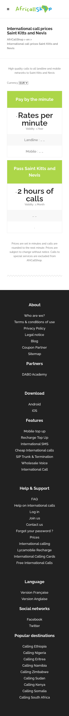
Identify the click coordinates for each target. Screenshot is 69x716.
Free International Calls (34, 563)
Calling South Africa (34, 697)
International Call (34, 469)
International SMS (34, 444)
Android (34, 404)
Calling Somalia (34, 691)
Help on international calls (34, 505)
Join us (34, 518)
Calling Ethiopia (34, 646)
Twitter (34, 626)
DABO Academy (34, 374)
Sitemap (34, 354)
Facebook (34, 619)
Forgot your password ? (34, 531)
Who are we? (34, 315)
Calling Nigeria (34, 653)
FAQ (34, 499)
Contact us (34, 524)
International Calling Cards (34, 556)
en (28, 39)
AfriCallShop (15, 39)
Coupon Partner (34, 347)
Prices (34, 537)
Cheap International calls (34, 450)
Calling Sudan (34, 678)
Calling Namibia (34, 665)
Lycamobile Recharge (34, 550)
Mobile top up (34, 431)
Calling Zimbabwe (34, 672)
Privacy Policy (34, 328)
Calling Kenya (34, 685)
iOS (34, 411)
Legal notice (34, 335)
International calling (34, 544)
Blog (34, 341)
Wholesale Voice (34, 463)
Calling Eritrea (34, 659)
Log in (34, 512)
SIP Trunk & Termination (34, 457)
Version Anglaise (34, 599)
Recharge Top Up (34, 437)
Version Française (34, 592)
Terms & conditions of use (34, 322)
